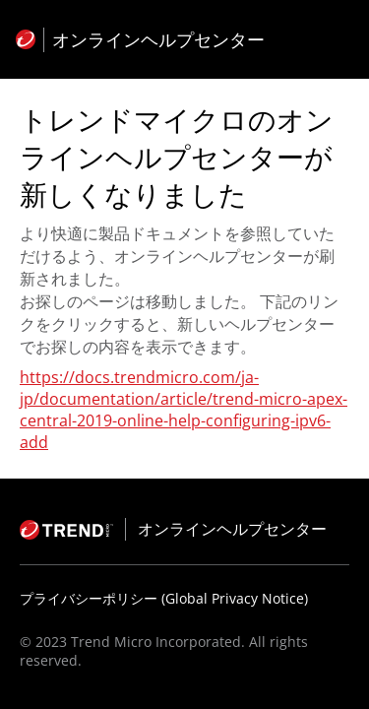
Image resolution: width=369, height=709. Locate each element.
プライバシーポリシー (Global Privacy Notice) (164, 598)
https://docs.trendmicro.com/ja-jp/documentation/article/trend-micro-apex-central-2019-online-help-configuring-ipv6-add (183, 409)
